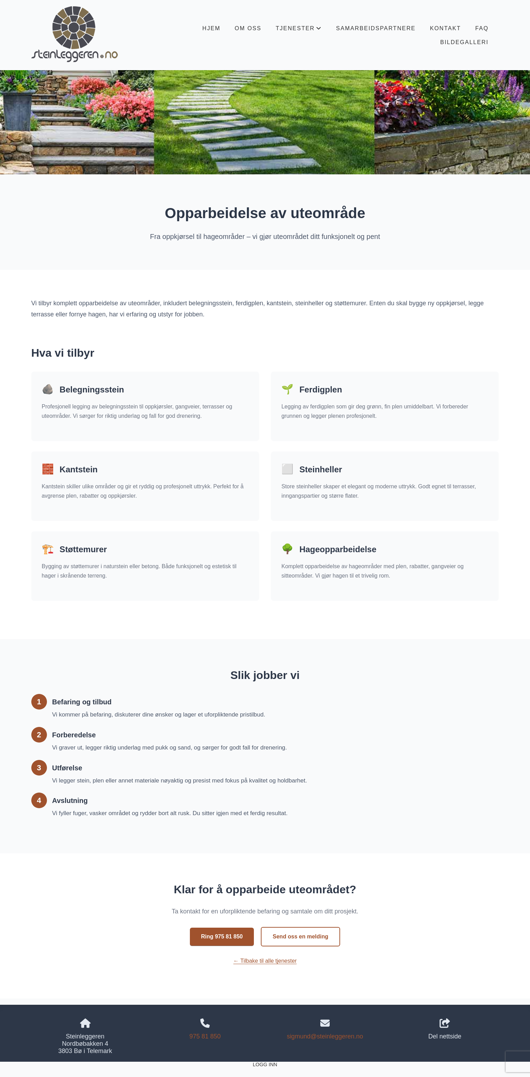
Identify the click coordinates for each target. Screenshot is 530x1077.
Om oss (248, 28)
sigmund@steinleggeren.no (325, 1036)
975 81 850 (205, 1036)
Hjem (211, 28)
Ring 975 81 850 (222, 936)
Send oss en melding (300, 936)
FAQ (481, 28)
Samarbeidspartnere (376, 28)
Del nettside (444, 1029)
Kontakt (445, 28)
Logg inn (265, 1064)
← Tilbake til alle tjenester (265, 961)
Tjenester (299, 30)
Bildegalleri (464, 42)
